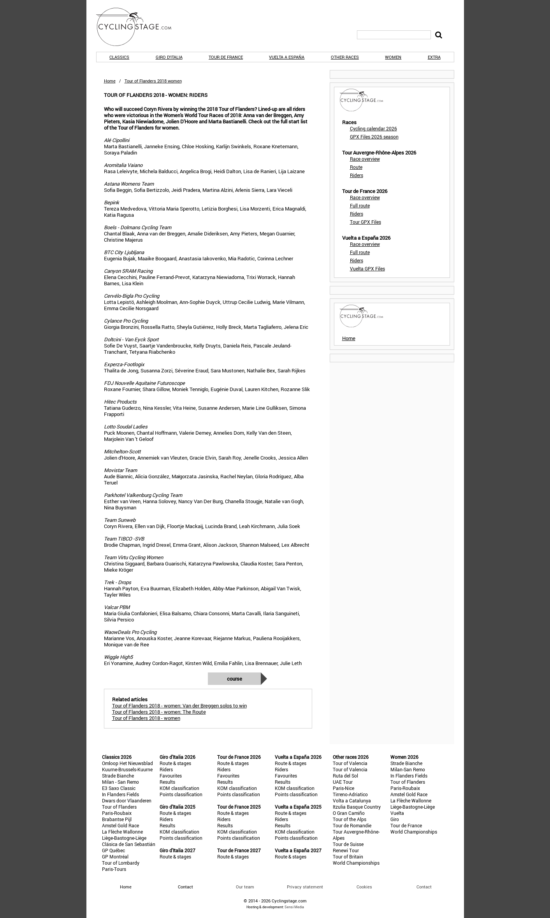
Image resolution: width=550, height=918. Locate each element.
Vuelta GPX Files (367, 268)
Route (356, 167)
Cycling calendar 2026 (373, 128)
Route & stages (175, 763)
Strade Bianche (118, 775)
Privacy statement (305, 887)
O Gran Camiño (349, 813)
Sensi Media (294, 906)
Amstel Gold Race (120, 825)
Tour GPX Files (365, 222)
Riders (356, 175)
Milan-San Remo (407, 769)
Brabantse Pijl (117, 819)
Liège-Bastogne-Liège (124, 838)
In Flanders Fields (120, 794)
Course (234, 678)
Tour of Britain (348, 856)
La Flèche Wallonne (122, 831)
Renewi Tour (346, 850)
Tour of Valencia (350, 763)
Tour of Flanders (119, 807)
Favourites (171, 775)
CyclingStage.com (139, 27)
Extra (434, 57)
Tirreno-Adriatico (350, 794)
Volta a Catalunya (352, 800)
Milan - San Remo (120, 782)
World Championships (356, 863)
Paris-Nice (343, 788)
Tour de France (226, 57)
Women (393, 57)
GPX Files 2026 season (374, 136)
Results (167, 782)
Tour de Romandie (352, 825)
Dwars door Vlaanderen (126, 800)
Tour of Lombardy (120, 863)
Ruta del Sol (345, 775)
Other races (345, 57)
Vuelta (397, 813)
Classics (119, 57)
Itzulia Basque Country (357, 807)
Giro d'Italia (169, 57)
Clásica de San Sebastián (128, 844)
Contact (424, 887)
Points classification (181, 794)
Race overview (365, 159)
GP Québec (113, 850)
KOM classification (179, 788)
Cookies (364, 887)
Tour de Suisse (348, 844)
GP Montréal (115, 856)
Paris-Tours (114, 869)
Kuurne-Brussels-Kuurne (127, 769)
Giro (394, 819)
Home (110, 81)
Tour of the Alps (349, 819)
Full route (360, 205)
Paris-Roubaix (117, 813)
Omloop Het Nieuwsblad (127, 763)
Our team (245, 887)
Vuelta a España (286, 57)
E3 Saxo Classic (118, 788)
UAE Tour (343, 782)
